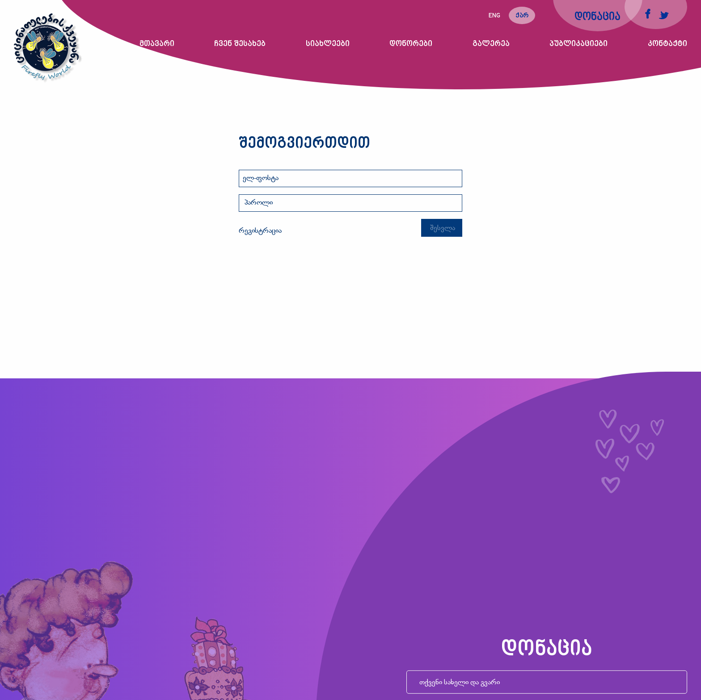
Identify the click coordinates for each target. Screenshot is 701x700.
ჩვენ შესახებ (240, 44)
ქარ (521, 16)
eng (494, 16)
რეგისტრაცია (260, 230)
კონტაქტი (667, 44)
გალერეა (491, 44)
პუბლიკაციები (578, 44)
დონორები (410, 44)
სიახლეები (328, 44)
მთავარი (156, 44)
